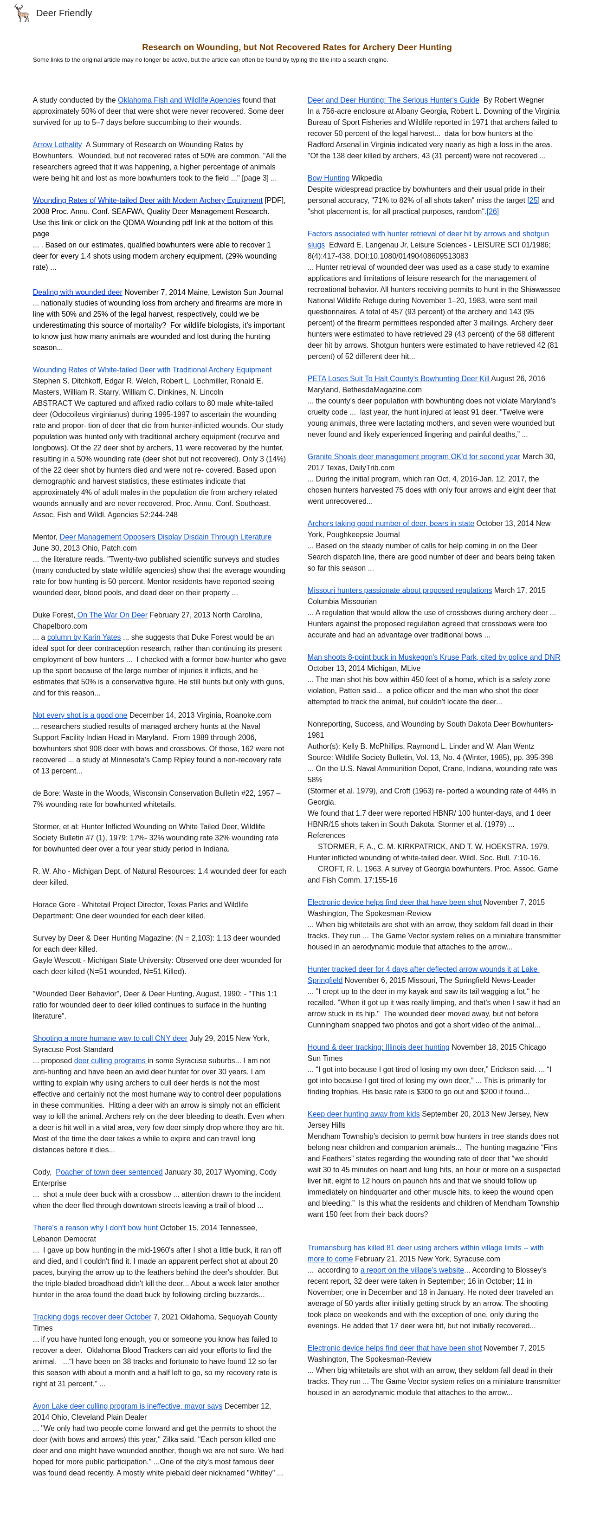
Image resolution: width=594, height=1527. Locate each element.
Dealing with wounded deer (78, 292)
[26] (493, 211)
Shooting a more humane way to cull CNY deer (110, 1038)
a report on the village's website (413, 1270)
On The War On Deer (111, 615)
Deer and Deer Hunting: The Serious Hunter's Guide (393, 100)
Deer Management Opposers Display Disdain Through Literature (166, 537)
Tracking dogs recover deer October (92, 1317)
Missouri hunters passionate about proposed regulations (400, 590)
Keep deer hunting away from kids (364, 1114)
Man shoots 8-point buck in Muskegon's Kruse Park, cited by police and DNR (434, 657)
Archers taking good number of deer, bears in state (391, 523)
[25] (533, 200)
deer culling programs (111, 1061)
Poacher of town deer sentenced (109, 1172)
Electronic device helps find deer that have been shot (395, 902)
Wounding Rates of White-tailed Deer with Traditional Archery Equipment (152, 370)
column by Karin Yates (84, 637)
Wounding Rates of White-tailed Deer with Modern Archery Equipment (148, 200)
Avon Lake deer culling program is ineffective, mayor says (128, 1406)
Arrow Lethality (57, 145)
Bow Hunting (329, 178)
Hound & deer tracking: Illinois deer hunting (379, 1047)
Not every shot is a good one (80, 715)
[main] (297, 53)
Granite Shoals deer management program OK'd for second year (414, 457)
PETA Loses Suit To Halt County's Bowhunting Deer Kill (399, 379)
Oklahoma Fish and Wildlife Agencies (179, 100)
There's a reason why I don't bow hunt (95, 1228)
